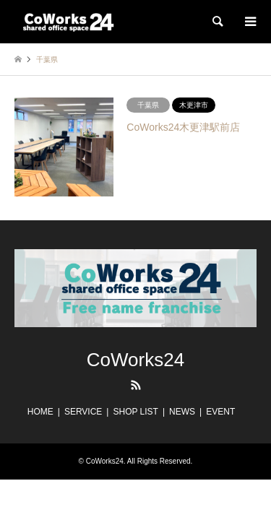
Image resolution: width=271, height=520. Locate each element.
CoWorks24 (135, 359)
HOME (40, 412)
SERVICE (83, 412)
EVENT (220, 412)
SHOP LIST (135, 412)
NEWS (182, 412)
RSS (136, 385)
